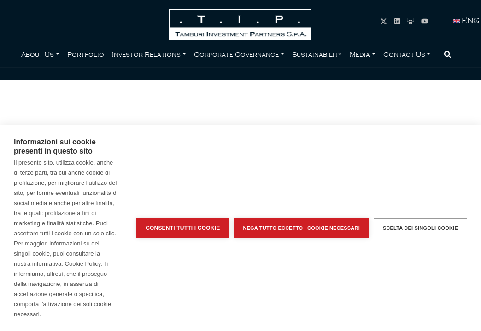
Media (360, 54)
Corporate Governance (236, 54)
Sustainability (317, 54)
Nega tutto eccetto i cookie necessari (301, 228)
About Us (37, 54)
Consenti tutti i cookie (183, 228)
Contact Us (404, 54)
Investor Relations (146, 54)
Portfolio (85, 54)
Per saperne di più (67, 314)
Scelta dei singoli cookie (420, 228)
